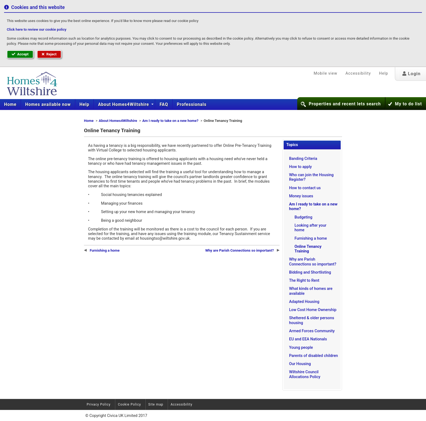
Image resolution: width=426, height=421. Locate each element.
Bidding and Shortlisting (310, 272)
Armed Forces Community (312, 331)
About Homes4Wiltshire (124, 104)
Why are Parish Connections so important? (312, 261)
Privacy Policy (99, 404)
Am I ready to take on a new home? (170, 121)
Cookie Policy (129, 404)
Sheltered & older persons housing (311, 320)
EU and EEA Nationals (308, 339)
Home (10, 104)
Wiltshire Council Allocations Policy (304, 374)
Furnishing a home (311, 238)
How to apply (300, 166)
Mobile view (325, 73)
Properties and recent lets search (345, 104)
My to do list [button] (408, 104)
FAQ (163, 104)
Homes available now (48, 104)
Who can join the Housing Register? (311, 177)
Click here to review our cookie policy (36, 29)
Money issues (301, 196)
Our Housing (300, 364)
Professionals (191, 104)
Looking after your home (310, 227)
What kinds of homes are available (311, 291)
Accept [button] (20, 54)
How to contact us (305, 188)
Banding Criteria (303, 158)
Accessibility (358, 73)
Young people (301, 347)
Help (383, 73)
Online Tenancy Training (308, 249)
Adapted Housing (304, 301)
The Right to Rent (304, 280)
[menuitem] (10, 104)
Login (411, 73)
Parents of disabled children (313, 355)
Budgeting (303, 217)
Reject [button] (49, 54)
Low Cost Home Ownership (312, 310)
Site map (155, 404)
